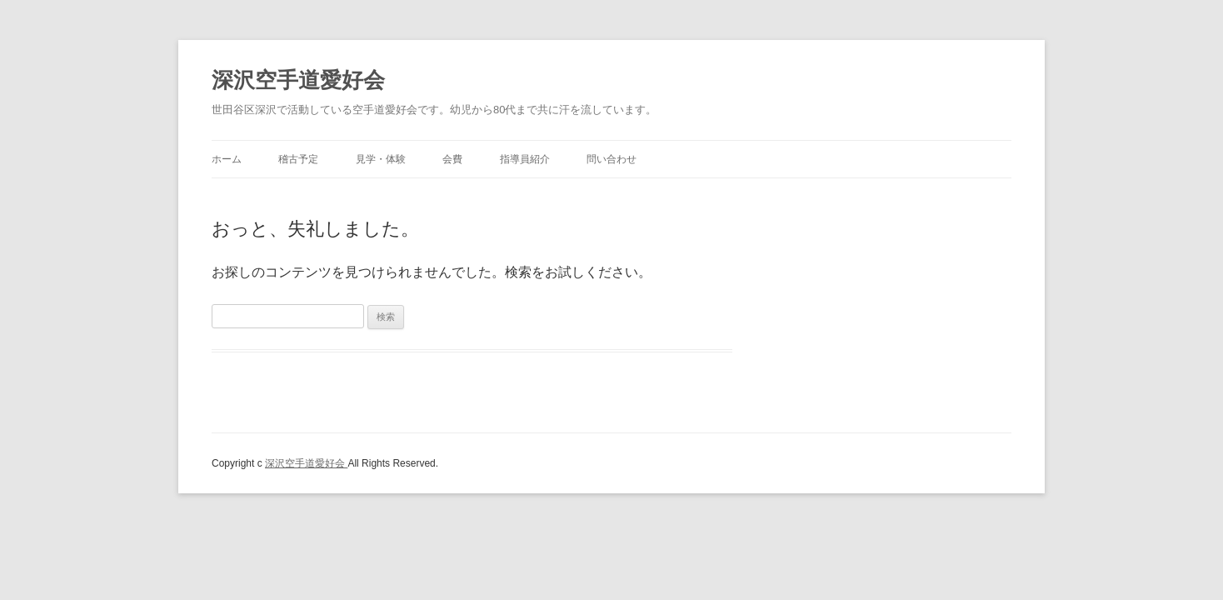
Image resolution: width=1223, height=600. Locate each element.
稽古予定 (298, 159)
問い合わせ (611, 159)
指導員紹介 (525, 159)
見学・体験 (381, 159)
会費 (452, 159)
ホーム (227, 159)
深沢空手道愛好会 (298, 80)
